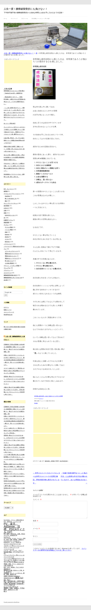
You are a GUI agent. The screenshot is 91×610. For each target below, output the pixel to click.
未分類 (6, 280)
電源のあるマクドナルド (12, 253)
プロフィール (24, 18)
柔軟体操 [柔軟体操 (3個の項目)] (7, 569)
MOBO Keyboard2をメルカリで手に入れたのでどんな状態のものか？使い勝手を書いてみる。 (14, 483)
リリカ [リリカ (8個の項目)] (20, 560)
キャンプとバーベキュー (11, 203)
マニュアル (7, 268)
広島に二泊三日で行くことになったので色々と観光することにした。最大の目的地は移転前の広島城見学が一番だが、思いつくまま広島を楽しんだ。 (14, 359)
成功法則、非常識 (49, 461)
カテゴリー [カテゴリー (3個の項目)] (8, 544)
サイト (35, 536)
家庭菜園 (6, 222)
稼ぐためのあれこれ (11, 198)
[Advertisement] (47, 421)
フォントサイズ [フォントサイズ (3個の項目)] (9, 557)
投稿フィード (8, 310)
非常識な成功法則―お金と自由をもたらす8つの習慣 (48, 396)
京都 (5, 210)
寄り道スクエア (9, 261)
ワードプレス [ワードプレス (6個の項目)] (9, 562)
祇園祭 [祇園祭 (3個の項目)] (6, 576)
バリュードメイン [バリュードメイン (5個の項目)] (11, 555)
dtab (6, 232)
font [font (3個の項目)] (5, 520)
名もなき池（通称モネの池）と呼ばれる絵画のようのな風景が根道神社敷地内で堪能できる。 (14, 157)
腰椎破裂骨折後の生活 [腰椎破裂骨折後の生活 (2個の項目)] (9, 578)
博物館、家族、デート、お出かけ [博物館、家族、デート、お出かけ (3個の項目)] (14, 564)
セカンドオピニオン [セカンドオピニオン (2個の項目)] (18, 545)
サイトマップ (14, 18)
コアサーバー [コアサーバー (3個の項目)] (16, 544)
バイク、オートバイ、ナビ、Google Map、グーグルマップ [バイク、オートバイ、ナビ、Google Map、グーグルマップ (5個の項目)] (14, 552)
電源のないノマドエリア (12, 258)
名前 (35, 521)
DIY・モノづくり (9, 189)
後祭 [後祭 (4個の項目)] (10, 565)
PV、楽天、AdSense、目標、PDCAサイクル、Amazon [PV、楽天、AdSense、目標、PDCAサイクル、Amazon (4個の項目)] (14, 534)
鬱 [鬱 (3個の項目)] (5, 591)
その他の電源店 (9, 263)
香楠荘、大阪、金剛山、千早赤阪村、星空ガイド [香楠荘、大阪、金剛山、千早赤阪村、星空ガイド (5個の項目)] (14, 588)
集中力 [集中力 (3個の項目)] (15, 586)
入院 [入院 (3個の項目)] (22, 562)
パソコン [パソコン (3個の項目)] (21, 555)
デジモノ (6, 225)
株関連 (6, 191)
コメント (37, 499)
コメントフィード (9, 312)
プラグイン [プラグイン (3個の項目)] (20, 558)
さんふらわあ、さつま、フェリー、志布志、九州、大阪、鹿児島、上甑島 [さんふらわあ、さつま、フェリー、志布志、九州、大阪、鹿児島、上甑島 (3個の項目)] (14, 539)
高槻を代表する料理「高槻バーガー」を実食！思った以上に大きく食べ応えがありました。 (14, 149)
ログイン (6, 307)
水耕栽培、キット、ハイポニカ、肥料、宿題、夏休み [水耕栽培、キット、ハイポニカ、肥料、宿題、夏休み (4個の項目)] (14, 573)
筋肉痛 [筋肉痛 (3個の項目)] (11, 576)
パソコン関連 (9, 229)
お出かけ (6, 208)
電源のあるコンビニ (11, 256)
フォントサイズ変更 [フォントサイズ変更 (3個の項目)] (10, 558)
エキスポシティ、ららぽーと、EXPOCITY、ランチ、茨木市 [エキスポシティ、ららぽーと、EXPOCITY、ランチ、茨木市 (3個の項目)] (12, 541)
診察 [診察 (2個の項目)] (11, 586)
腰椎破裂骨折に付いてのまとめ (13, 277)
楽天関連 (6, 205)
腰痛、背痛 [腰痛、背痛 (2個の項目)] (7, 579)
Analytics (7, 196)
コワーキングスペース (11, 251)
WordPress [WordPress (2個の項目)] (7, 537)
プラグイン (7, 270)
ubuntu (7, 237)
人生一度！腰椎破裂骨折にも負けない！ (26, 9)
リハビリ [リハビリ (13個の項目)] (10, 560)
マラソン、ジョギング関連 (11, 265)
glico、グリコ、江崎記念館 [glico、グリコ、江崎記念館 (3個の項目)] (15, 520)
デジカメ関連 (9, 227)
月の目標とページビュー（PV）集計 (41, 18)
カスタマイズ (8, 273)
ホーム (5, 18)
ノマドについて (8, 244)
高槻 (5, 213)
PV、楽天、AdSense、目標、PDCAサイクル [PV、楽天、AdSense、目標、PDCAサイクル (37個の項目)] (14, 527)
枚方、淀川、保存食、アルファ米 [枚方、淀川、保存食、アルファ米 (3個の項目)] (14, 567)
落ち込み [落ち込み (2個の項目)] (6, 586)
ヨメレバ (41, 398)
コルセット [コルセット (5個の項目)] (8, 545)
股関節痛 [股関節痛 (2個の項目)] (17, 576)
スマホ (7, 239)
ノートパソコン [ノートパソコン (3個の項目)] (9, 549)
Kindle (36, 403)
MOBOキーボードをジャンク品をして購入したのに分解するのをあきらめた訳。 (14, 476)
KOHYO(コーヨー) (10, 215)
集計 (6, 201)
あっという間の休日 (9, 123)
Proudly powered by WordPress (11, 602)
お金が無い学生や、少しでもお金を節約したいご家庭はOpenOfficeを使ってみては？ (14, 140)
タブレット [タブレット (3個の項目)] (8, 547)
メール (36, 528)
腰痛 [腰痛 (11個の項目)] (19, 578)
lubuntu (7, 234)
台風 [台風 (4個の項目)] (6, 565)
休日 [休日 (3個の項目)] (17, 562)
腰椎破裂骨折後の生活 (10, 275)
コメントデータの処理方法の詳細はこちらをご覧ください (59, 549)
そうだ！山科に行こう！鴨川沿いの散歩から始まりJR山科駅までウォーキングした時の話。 (14, 371)
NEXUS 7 (7, 241)
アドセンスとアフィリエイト (12, 193)
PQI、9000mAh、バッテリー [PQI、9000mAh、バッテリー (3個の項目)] (12, 521)
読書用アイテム (8, 220)
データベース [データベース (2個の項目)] (15, 547)
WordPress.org (8, 314)
